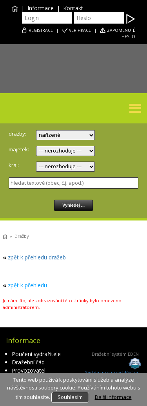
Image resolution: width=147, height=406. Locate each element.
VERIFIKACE (80, 30)
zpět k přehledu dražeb (37, 257)
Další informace (113, 396)
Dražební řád (28, 362)
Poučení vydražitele (36, 354)
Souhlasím (70, 396)
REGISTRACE (41, 30)
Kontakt (73, 8)
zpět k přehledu (27, 285)
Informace (40, 8)
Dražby (22, 236)
